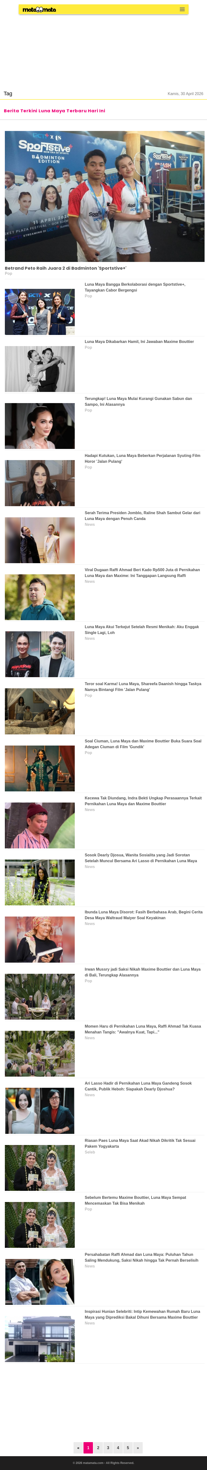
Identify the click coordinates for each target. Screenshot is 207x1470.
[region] (103, 49)
